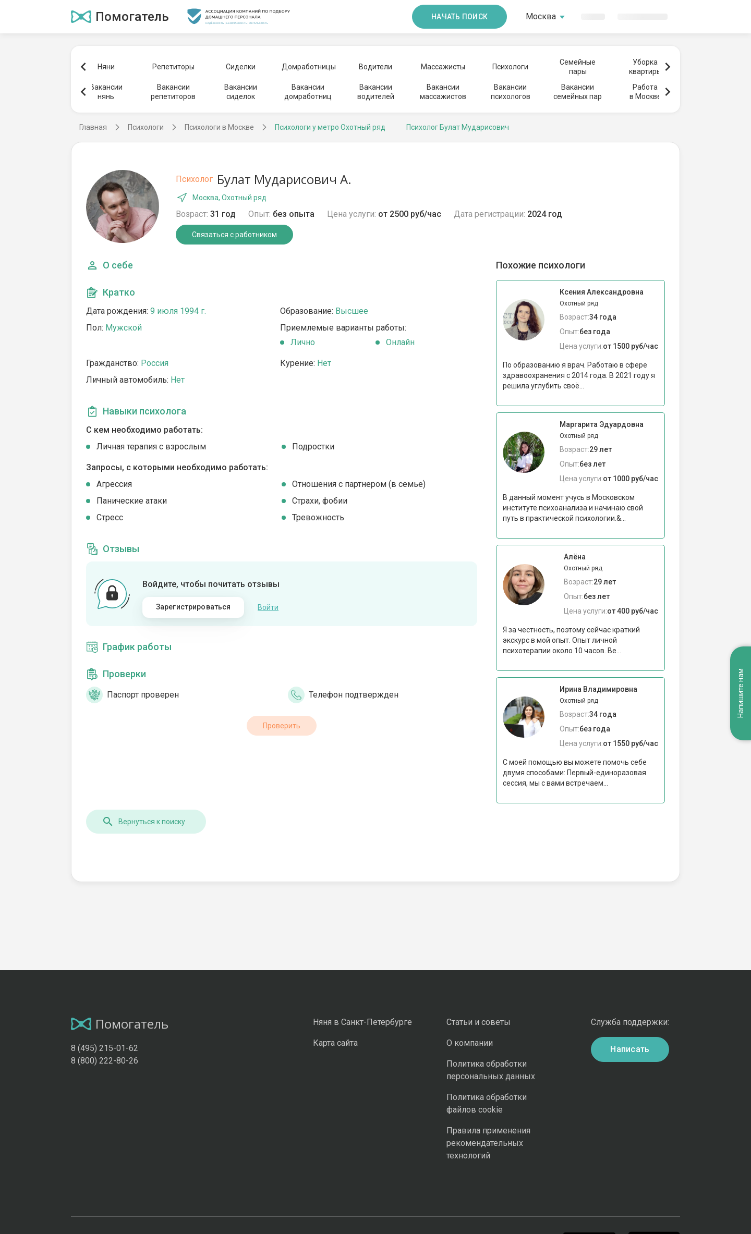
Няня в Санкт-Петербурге (362, 1022)
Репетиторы (173, 67)
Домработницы (308, 67)
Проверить (281, 726)
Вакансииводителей (375, 92)
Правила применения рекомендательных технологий (488, 1143)
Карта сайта (335, 1043)
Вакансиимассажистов (443, 92)
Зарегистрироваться (193, 607)
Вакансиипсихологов (510, 92)
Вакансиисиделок (240, 92)
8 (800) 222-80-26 (104, 1061)
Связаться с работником (234, 234)
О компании (469, 1043)
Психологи (510, 67)
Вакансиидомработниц (308, 92)
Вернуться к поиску (143, 821)
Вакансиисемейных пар (577, 92)
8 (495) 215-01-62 (104, 1048)
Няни (106, 67)
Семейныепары (578, 67)
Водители (375, 67)
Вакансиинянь (106, 92)
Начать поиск (459, 17)
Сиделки (241, 67)
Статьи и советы (478, 1022)
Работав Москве (645, 92)
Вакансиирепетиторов (173, 92)
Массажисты (443, 67)
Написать (630, 1049)
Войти (268, 607)
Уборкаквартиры (645, 67)
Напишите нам (740, 693)
